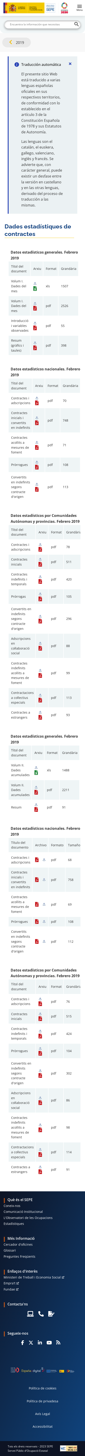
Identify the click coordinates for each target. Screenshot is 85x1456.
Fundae (9, 1289)
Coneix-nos (12, 1206)
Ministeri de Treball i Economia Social (32, 1277)
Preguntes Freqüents (19, 1256)
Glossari (10, 1250)
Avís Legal (42, 1414)
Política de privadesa (42, 1401)
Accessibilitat (43, 1426)
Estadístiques (14, 1223)
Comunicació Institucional (23, 1211)
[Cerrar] (70, 63)
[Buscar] (42, 24)
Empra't (9, 1283)
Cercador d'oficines (18, 1244)
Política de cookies (42, 1388)
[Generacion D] (43, 1370)
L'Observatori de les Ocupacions (28, 1218)
